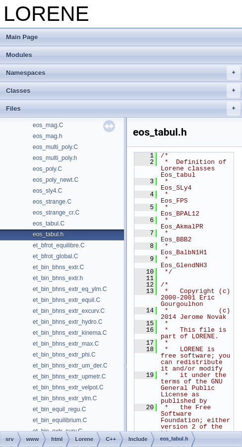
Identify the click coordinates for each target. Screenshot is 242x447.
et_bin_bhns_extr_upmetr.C (69, 376)
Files (123, 109)
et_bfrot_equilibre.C (59, 245)
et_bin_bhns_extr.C (58, 267)
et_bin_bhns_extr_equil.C (66, 300)
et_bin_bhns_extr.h (58, 278)
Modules (19, 55)
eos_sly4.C (47, 190)
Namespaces (123, 73)
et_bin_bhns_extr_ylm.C (65, 398)
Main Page (22, 37)
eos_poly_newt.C (55, 179)
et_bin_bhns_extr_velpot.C (68, 387)
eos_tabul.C (48, 223)
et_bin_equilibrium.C (60, 420)
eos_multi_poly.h (55, 157)
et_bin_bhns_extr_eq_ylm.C (70, 289)
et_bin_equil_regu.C (59, 409)
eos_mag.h (47, 136)
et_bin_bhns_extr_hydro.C (68, 321)
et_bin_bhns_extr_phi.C (64, 354)
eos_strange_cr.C (56, 212)
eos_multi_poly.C (55, 147)
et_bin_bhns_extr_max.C (66, 343)
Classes (123, 91)
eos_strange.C (52, 201)
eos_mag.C (48, 125)
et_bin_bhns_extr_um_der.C (70, 365)
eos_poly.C (47, 168)
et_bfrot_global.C (55, 256)
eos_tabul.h (48, 234)
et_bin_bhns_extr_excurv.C (69, 310)
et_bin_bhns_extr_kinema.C (70, 332)
